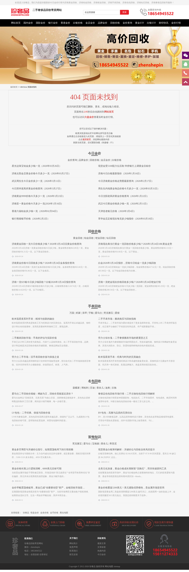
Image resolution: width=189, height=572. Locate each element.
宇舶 (91, 313)
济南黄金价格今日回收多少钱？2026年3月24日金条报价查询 (43, 263)
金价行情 (176, 23)
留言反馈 (73, 554)
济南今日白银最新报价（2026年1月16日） (120, 173)
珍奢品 (26, 513)
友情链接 (15, 513)
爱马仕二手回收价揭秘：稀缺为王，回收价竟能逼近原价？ (42, 393)
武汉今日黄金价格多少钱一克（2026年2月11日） (123, 203)
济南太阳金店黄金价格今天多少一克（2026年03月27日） (41, 173)
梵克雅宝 (108, 313)
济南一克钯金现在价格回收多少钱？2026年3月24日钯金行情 (129, 282)
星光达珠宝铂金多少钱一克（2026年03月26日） (36, 166)
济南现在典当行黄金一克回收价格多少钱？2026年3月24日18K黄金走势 (135, 244)
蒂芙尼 (113, 443)
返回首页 (13, 87)
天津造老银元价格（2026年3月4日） (117, 211)
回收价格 (115, 23)
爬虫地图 (64, 513)
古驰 (114, 388)
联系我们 (73, 551)
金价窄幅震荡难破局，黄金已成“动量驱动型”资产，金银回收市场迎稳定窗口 (52, 487)
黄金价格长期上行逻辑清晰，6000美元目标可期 (36, 468)
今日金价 (101, 554)
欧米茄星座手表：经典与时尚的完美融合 (119, 357)
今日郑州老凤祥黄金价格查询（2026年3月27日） (37, 188)
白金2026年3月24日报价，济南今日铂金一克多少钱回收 (127, 263)
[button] (94, 82)
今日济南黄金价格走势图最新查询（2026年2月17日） (126, 181)
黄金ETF (139, 23)
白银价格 (78, 23)
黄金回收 (78, 238)
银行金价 (53, 23)
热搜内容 (101, 551)
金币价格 (54, 513)
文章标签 (101, 547)
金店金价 (90, 23)
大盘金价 (89, 117)
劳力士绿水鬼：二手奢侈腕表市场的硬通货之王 (123, 338)
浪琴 (84, 313)
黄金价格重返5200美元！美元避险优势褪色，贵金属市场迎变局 (131, 487)
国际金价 (40, 23)
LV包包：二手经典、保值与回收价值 (31, 412)
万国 (71, 313)
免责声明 (73, 547)
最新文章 (101, 543)
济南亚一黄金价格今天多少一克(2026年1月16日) (37, 203)
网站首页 (16, 23)
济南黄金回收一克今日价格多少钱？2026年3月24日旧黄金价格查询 (47, 244)
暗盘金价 (35, 513)
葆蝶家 (76, 388)
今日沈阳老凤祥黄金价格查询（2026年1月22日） (123, 196)
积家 (78, 313)
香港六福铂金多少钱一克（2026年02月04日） (35, 211)
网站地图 (109, 566)
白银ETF (151, 23)
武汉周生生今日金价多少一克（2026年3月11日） (37, 181)
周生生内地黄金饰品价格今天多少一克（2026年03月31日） (129, 188)
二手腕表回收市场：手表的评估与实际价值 (34, 338)
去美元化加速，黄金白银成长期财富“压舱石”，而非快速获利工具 (132, 468)
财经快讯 (163, 23)
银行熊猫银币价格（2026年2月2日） (31, 218)
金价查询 (127, 23)
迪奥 (107, 388)
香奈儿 (100, 388)
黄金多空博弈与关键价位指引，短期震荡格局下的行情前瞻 (42, 449)
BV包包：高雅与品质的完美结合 (115, 412)
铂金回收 (89, 238)
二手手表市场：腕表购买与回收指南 (117, 319)
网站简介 (73, 543)
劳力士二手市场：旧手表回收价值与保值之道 (35, 357)
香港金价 (65, 23)
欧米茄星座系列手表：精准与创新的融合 (33, 319)
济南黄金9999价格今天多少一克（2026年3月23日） (38, 196)
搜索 (124, 12)
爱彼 (117, 313)
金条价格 (44, 513)
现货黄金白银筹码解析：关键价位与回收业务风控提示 (126, 449)
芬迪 (92, 388)
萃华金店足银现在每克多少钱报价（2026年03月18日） (126, 218)
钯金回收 (100, 238)
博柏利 (84, 388)
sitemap (117, 566)
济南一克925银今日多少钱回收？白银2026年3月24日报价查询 (44, 282)
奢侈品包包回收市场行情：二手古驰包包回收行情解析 (126, 393)
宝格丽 (95, 443)
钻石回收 (111, 238)
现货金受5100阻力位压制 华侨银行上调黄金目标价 (124, 166)
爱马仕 (98, 313)
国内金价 (28, 23)
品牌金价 (102, 23)
